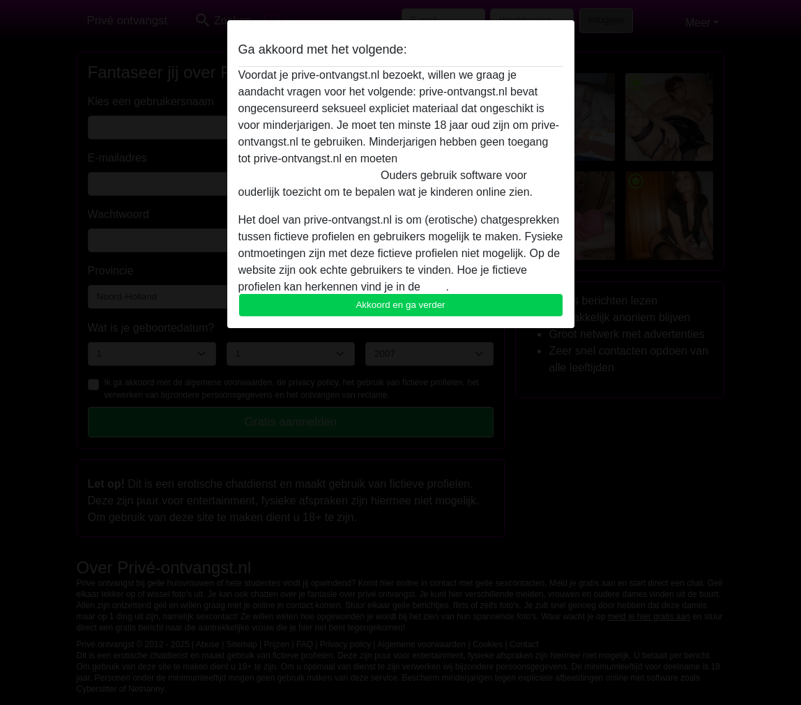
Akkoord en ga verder (400, 305)
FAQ (434, 287)
